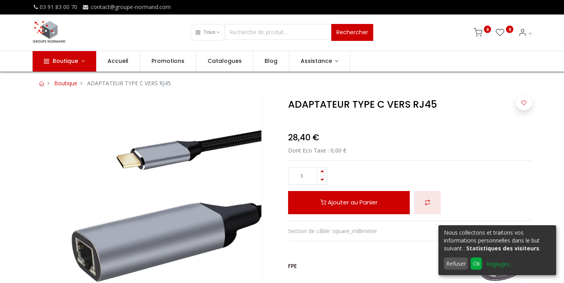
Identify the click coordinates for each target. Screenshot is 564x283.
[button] (208, 32)
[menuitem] (118, 61)
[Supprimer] (322, 180)
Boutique (65, 83)
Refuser (456, 263)
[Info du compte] (525, 33)
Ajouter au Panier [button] (349, 202)
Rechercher (352, 32)
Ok (476, 263)
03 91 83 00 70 (55, 7)
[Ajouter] (322, 171)
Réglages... (499, 264)
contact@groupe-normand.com (126, 7)
